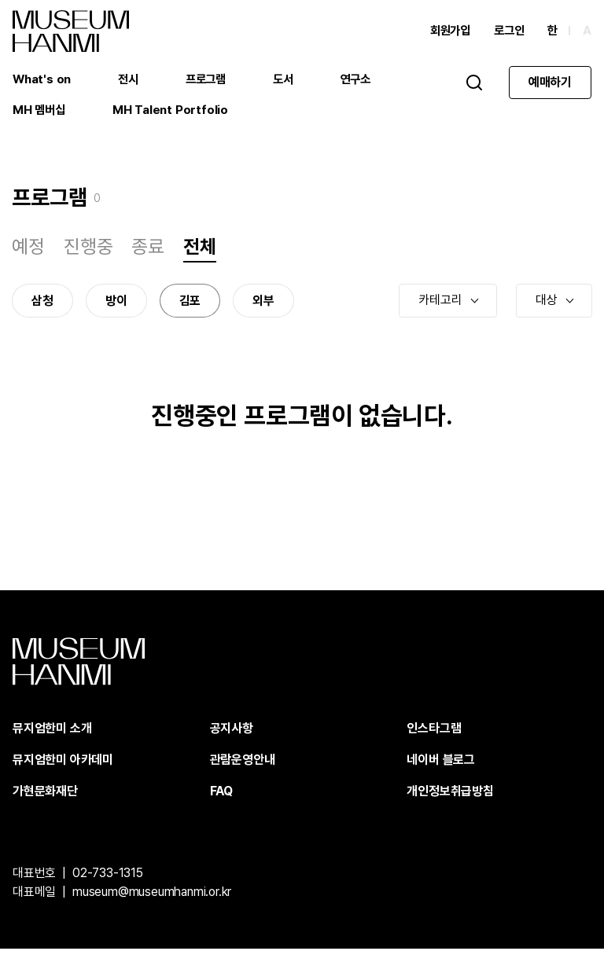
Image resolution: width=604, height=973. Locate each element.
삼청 (43, 315)
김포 (190, 315)
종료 (148, 258)
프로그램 (211, 82)
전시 (131, 82)
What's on (43, 82)
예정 (29, 258)
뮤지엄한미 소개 (52, 752)
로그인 (507, 33)
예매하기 (550, 85)
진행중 (88, 258)
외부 (264, 315)
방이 (117, 315)
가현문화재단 (45, 815)
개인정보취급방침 (450, 815)
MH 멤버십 (40, 113)
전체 (200, 258)
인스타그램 (434, 752)
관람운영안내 (242, 784)
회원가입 (445, 33)
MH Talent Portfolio (173, 113)
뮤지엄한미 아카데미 (63, 784)
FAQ (221, 815)
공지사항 (231, 752)
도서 (291, 82)
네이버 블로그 (441, 784)
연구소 (365, 82)
